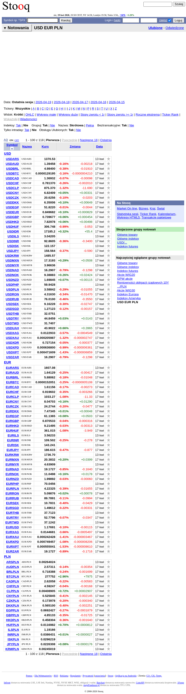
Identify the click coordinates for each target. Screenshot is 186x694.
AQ (6, 140)
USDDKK (12, 202)
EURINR (13, 440)
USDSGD (12, 309)
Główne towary (127, 234)
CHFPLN (12, 586)
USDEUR (12, 212)
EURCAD (12, 387)
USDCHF (12, 183)
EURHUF (12, 430)
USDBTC (12, 173)
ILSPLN (13, 629)
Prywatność (88, 675)
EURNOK (12, 474)
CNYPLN (12, 596)
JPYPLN (13, 644)
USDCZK (12, 197)
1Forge (180, 682)
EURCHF (12, 392)
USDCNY (12, 193)
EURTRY (12, 517)
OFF (17, 140)
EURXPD (12, 541)
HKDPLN (12, 620)
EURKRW (12, 454)
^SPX (122, 15)
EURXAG (12, 532)
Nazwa (27, 146)
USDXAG (12, 333)
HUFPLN (12, 625)
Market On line (127, 208)
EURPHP (12, 483)
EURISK (13, 445)
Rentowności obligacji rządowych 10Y (143, 282)
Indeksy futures (127, 246)
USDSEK (12, 304)
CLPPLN (12, 591)
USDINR (13, 241)
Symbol (12, 145)
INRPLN (13, 634)
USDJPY (12, 251)
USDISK (13, 246)
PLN (7, 556)
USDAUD (12, 164)
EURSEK (12, 503)
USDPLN (12, 289)
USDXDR (12, 342)
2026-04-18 (62, 102)
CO (148, 675)
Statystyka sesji (127, 214)
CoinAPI (140, 682)
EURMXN (12, 459)
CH (153, 675)
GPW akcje (125, 278)
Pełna (90, 125)
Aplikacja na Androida (126, 675)
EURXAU (12, 537)
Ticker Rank (170, 114)
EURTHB (12, 512)
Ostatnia (106, 140)
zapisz (163, 20)
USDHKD (12, 222)
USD (7, 153)
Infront (7, 682)
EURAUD (12, 372)
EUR (7, 362)
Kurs (45, 146)
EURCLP (12, 396)
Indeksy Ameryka (129, 298)
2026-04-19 (43, 102)
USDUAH (12, 328)
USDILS (13, 236)
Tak (18, 125)
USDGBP (12, 217)
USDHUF (12, 226)
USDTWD (12, 323)
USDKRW (12, 255)
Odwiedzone (175, 28)
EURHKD (12, 425)
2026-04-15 (117, 102)
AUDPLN (12, 567)
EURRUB (12, 498)
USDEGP (12, 207)
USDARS (12, 159)
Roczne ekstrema (148, 114)
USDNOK (12, 275)
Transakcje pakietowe (156, 217)
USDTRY (12, 318)
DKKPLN (12, 605)
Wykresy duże (68, 114)
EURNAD (12, 469)
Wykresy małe (46, 114)
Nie (52, 125)
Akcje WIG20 (126, 274)
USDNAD (12, 270)
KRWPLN (12, 649)
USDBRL (12, 168)
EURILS (13, 435)
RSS (56, 675)
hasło (117, 20)
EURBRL (12, 377)
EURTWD (12, 522)
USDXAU (12, 338)
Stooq (110, 675)
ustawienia (100, 675)
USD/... (122, 242)
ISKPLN (13, 639)
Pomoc (29, 675)
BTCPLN (12, 576)
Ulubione (155, 28)
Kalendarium (166, 214)
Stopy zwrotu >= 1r (120, 114)
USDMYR (12, 265)
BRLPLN (12, 571)
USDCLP (12, 188)
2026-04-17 (80, 102)
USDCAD (12, 178)
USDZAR (12, 357)
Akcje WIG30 (126, 290)
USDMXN (12, 260)
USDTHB (12, 313)
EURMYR (12, 464)
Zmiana (75, 146)
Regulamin (75, 675)
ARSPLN (12, 562)
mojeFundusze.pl (91, 685)
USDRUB (12, 299)
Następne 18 (89, 140)
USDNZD (12, 280)
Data (99, 146)
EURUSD (12, 527)
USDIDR (13, 231)
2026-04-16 (98, 102)
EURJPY (12, 450)
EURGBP (12, 421)
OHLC (30, 114)
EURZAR (12, 551)
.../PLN (122, 286)
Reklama (64, 675)
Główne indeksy (128, 238)
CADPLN (12, 581)
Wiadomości (28, 119)
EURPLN (12, 488)
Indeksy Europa (128, 294)
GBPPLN (12, 615)
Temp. (159, 675)
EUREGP (12, 416)
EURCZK (12, 406)
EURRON (12, 493)
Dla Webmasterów (43, 675)
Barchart (101, 682)
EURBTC (12, 382)
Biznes (143, 208)
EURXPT (12, 546)
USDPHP (12, 284)
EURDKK (12, 411)
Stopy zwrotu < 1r (92, 114)
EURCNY (12, 401)
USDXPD (12, 347)
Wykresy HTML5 (128, 217)
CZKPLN (12, 600)
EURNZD (12, 479)
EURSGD (12, 508)
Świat (161, 208)
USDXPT (12, 352)
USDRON (12, 294)
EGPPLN (12, 610)
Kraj (152, 208)
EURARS (12, 367)
